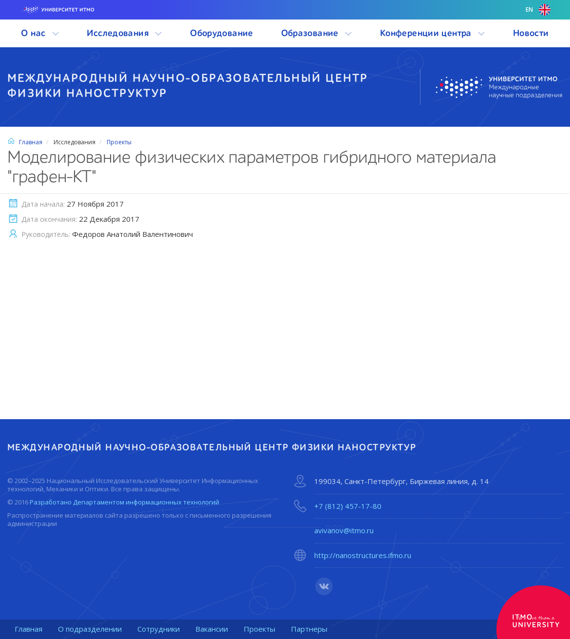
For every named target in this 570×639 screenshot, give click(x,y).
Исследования (124, 33)
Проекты (119, 142)
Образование (317, 33)
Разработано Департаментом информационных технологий (124, 502)
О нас (40, 33)
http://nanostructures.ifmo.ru (362, 555)
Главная (24, 142)
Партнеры (309, 629)
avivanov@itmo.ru (344, 530)
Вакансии (211, 629)
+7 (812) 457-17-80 (347, 506)
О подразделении (90, 629)
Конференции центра (432, 33)
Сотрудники (158, 629)
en (538, 10)
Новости (531, 33)
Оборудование (221, 33)
